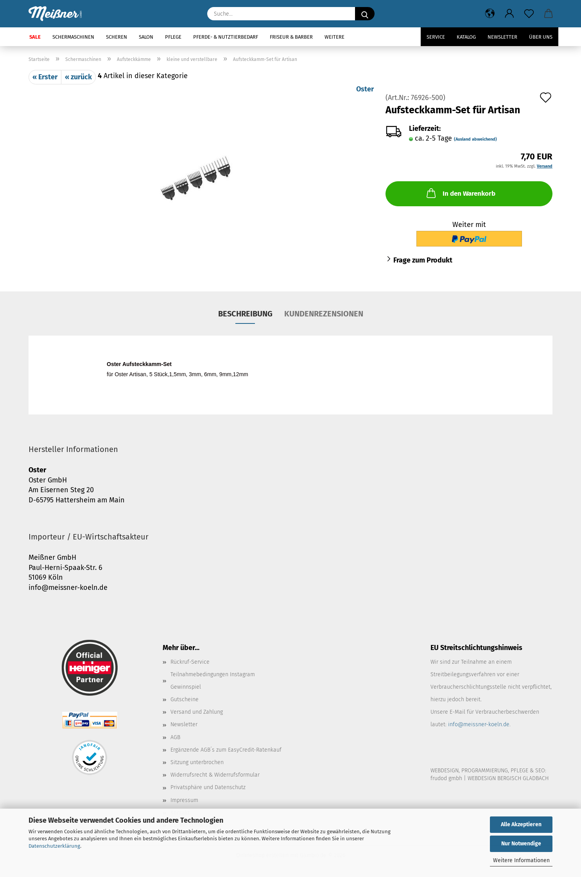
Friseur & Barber (291, 37)
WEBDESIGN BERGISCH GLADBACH (508, 778)
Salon (146, 37)
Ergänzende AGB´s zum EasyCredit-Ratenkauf (226, 750)
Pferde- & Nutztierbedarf (225, 37)
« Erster (44, 77)
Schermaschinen (73, 37)
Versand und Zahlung (196, 712)
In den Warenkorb (460, 193)
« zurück (78, 77)
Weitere (334, 37)
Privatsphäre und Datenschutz (208, 787)
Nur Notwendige (521, 843)
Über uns (540, 37)
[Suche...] (365, 13)
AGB (175, 737)
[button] (490, 13)
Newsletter (502, 37)
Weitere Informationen (521, 860)
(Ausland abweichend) (475, 139)
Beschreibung (245, 313)
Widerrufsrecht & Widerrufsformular (215, 775)
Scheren (116, 37)
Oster (365, 89)
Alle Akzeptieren (521, 824)
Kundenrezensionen (323, 313)
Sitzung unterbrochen (197, 762)
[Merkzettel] (529, 13)
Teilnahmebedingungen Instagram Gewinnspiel (212, 680)
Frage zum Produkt (422, 260)
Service (436, 37)
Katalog (466, 37)
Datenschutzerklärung (54, 846)
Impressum (184, 800)
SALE (35, 37)
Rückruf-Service (190, 662)
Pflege (173, 37)
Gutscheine (184, 699)
